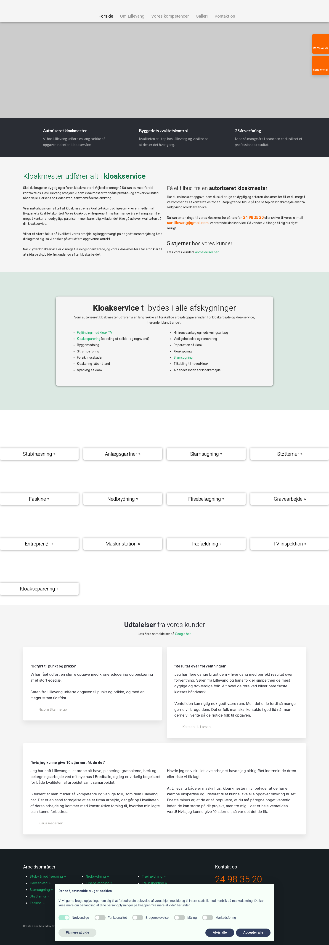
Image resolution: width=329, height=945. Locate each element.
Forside (105, 16)
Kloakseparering (88, 339)
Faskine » (37, 903)
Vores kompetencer (170, 16)
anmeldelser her (206, 252)
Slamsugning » (41, 890)
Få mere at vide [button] (77, 932)
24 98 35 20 (253, 217)
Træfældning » (153, 876)
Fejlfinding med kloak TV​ (94, 333)
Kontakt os (225, 16)
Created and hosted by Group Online (45, 926)
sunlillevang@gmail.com (188, 223)
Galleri (202, 16)
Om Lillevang (132, 16)
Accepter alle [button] (253, 932)
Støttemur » (39, 896)
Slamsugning (183, 358)
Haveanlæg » (40, 883)
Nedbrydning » (97, 876)
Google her (183, 634)
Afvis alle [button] (220, 932)
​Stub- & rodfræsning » (48, 876)
